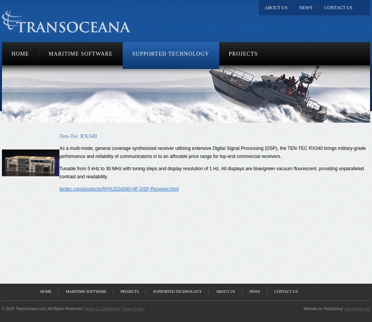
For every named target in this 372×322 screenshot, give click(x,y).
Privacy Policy (133, 309)
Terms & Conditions (101, 309)
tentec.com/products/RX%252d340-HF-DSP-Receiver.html (119, 189)
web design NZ (357, 309)
